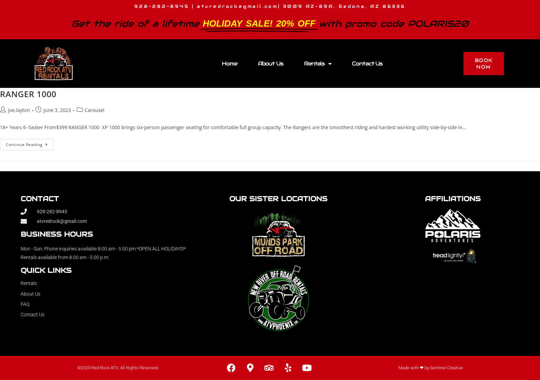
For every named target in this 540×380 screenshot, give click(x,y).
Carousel (94, 110)
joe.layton (19, 110)
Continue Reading (30, 143)
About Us (270, 63)
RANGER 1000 (28, 94)
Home (229, 63)
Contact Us (367, 63)
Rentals (317, 63)
